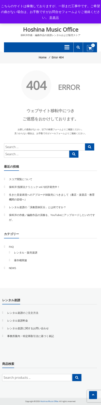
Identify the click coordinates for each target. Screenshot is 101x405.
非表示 (54, 17)
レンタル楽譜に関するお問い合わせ (28, 328)
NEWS (12, 268)
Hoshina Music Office (50, 29)
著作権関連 (20, 260)
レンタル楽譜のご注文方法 (22, 313)
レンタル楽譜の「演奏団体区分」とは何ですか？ (37, 207)
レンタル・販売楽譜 (25, 252)
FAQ (11, 247)
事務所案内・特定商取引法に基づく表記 (30, 336)
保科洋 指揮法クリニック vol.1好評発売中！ (34, 187)
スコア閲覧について (20, 179)
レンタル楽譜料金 (17, 320)
